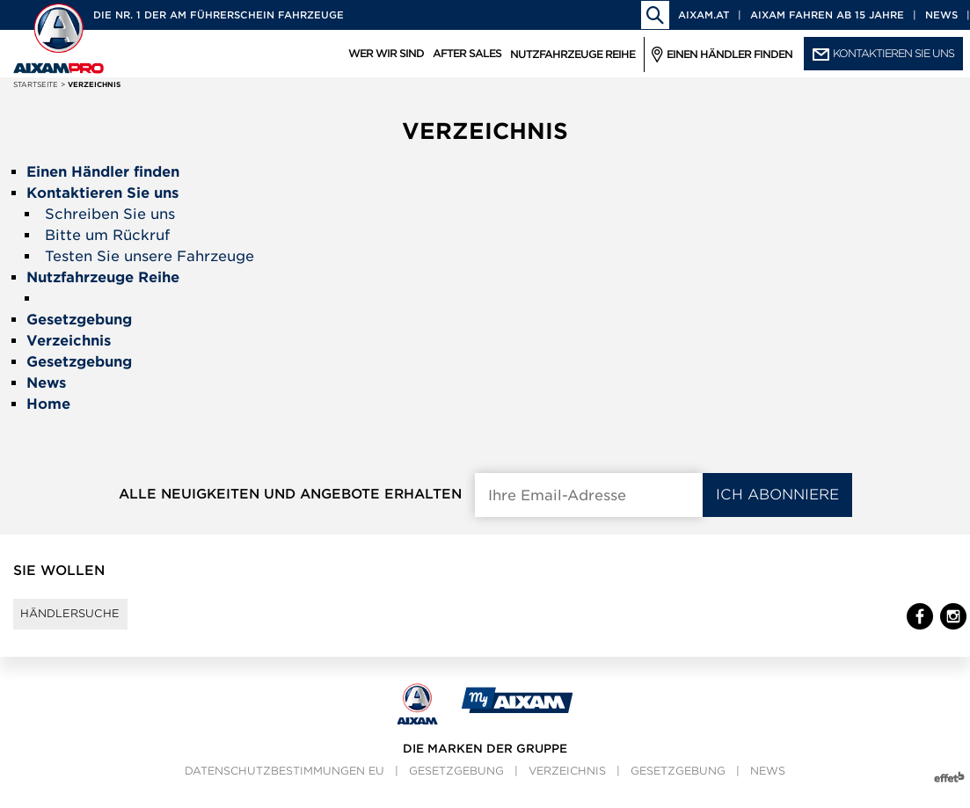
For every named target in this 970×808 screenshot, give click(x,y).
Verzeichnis (567, 786)
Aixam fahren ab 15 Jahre (827, 15)
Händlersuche (86, 622)
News (941, 15)
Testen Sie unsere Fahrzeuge (149, 256)
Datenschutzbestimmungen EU (284, 786)
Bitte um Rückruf (107, 235)
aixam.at (703, 15)
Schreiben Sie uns (110, 214)
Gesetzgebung (456, 786)
